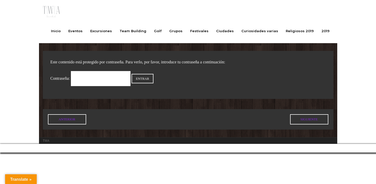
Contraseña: (90, 78)
